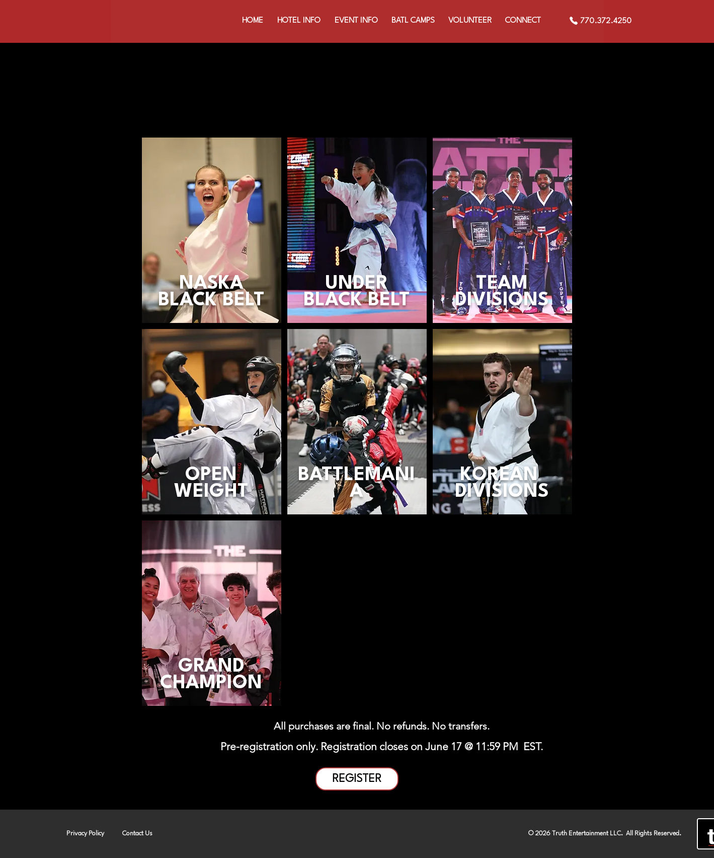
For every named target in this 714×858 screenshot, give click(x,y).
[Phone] (573, 20)
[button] (356, 21)
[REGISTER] (357, 778)
